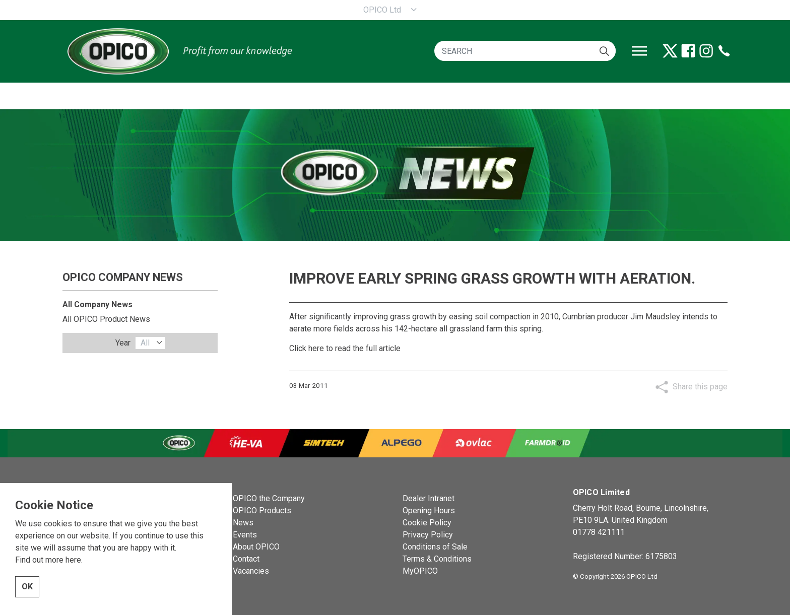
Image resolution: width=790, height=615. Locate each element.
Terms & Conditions (437, 559)
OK (27, 599)
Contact (246, 559)
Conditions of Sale (435, 547)
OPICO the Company (269, 498)
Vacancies (251, 571)
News (243, 522)
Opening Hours (429, 510)
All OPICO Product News (106, 319)
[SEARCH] (525, 51)
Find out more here (48, 572)
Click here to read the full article (345, 348)
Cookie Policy (427, 522)
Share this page (700, 386)
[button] (604, 51)
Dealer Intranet (428, 498)
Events (245, 534)
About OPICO (256, 547)
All (145, 343)
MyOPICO (420, 571)
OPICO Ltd (382, 10)
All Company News (97, 304)
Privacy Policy (428, 534)
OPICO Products (262, 510)
